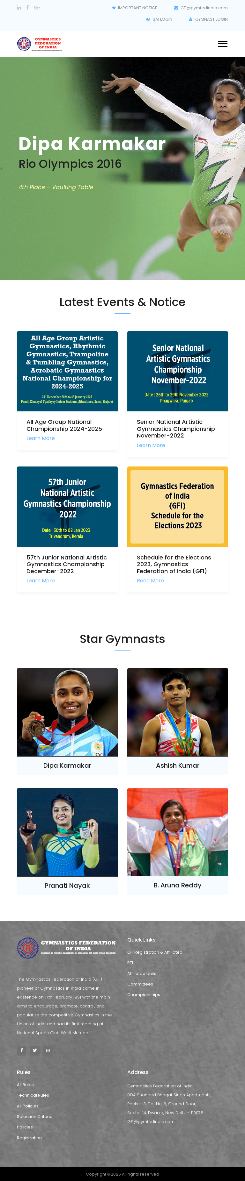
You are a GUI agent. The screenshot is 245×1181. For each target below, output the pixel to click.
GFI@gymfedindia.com (201, 8)
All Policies (28, 1106)
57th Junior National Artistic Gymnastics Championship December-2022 (66, 564)
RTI (130, 962)
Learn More (40, 438)
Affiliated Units (141, 973)
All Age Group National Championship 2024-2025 (64, 425)
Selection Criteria (35, 1116)
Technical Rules (33, 1095)
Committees (140, 984)
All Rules (25, 1084)
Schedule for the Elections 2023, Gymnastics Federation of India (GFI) (174, 564)
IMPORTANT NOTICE (134, 8)
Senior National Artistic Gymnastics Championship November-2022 (176, 428)
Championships (143, 994)
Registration (29, 1138)
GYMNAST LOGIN (208, 19)
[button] (222, 42)
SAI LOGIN (159, 19)
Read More (150, 580)
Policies (25, 1127)
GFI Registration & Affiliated (154, 952)
